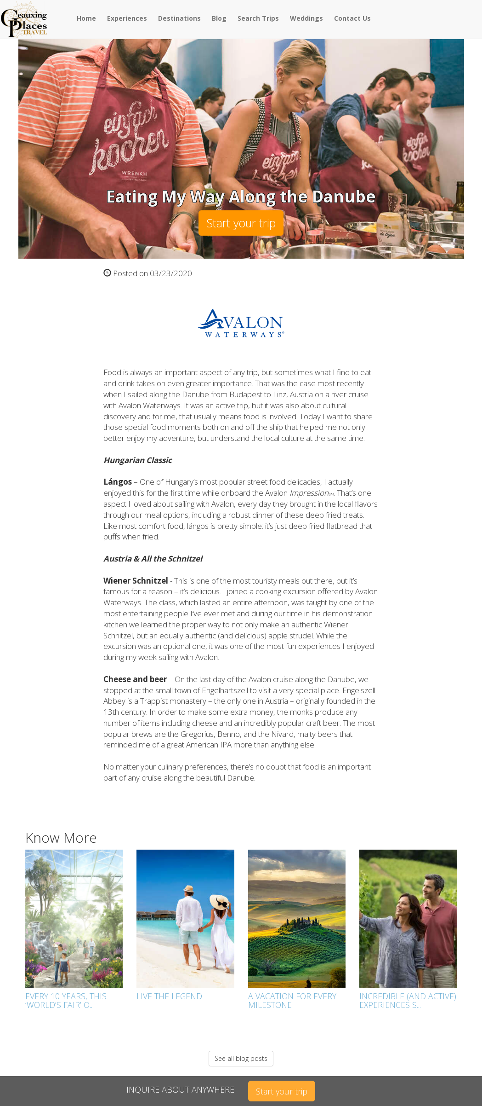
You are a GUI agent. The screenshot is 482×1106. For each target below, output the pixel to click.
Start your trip (241, 223)
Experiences (127, 18)
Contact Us (352, 18)
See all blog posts (241, 1058)
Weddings (306, 18)
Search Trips (258, 18)
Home (86, 18)
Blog (219, 18)
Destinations (179, 18)
